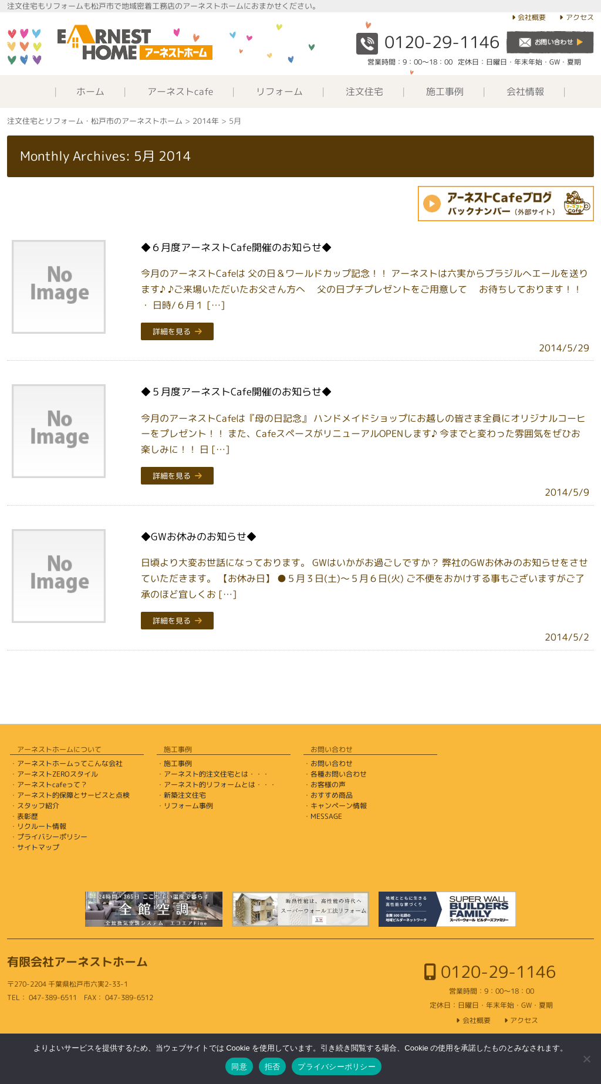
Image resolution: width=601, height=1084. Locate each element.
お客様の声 (328, 785)
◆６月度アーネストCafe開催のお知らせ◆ (236, 247)
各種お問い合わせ (338, 774)
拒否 (273, 1066)
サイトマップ (38, 847)
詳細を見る (172, 331)
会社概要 (532, 17)
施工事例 (445, 91)
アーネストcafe (180, 91)
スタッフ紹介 (38, 806)
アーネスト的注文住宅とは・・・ (216, 774)
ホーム (90, 91)
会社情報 (525, 91)
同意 (239, 1066)
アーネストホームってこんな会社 (70, 763)
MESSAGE (326, 816)
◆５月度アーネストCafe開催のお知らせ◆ (236, 391)
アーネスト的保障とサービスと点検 (73, 795)
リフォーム (279, 91)
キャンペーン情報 (338, 806)
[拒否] (586, 1059)
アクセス (580, 17)
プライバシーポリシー (52, 837)
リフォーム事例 (188, 806)
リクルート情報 (41, 826)
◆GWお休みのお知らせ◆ (198, 536)
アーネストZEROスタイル (57, 774)
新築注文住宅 (185, 795)
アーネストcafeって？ (52, 785)
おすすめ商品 (331, 795)
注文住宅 (364, 91)
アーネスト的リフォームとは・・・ (220, 785)
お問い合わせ (331, 763)
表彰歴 (27, 816)
